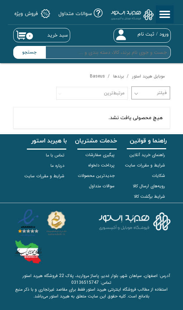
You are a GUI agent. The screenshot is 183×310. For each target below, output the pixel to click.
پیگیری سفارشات (100, 154)
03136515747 (85, 282)
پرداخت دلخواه (101, 165)
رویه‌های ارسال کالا (149, 186)
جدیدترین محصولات (96, 175)
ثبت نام (146, 34)
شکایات (158, 175)
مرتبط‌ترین (114, 93)
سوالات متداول (102, 186)
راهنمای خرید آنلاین (147, 154)
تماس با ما (55, 155)
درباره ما (57, 165)
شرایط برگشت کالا (149, 196)
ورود (164, 34)
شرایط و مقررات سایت (145, 165)
